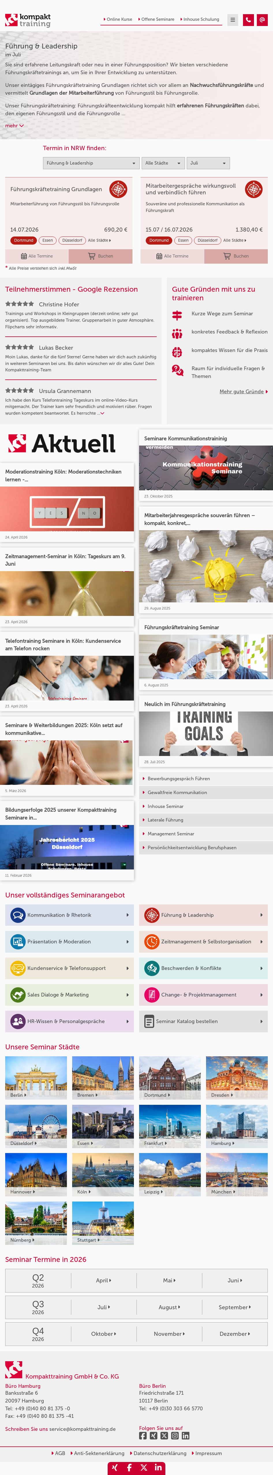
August (169, 1307)
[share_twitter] (143, 1468)
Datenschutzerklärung (158, 1453)
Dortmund (23, 240)
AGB (58, 1453)
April (103, 1280)
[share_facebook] (129, 1468)
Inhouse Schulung (199, 19)
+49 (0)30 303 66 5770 (176, 1408)
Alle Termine (37, 256)
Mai (169, 1280)
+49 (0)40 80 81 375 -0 (42, 1408)
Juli (104, 1307)
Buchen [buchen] (100, 256)
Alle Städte (99, 240)
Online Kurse (117, 19)
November (169, 1334)
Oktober (103, 1334)
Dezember (235, 1334)
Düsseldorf (72, 240)
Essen (47, 240)
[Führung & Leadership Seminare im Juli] (248, 20)
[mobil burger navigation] (232, 20)
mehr (14, 125)
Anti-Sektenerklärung (97, 1453)
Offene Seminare (156, 19)
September (235, 1307)
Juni (235, 1280)
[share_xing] (115, 1468)
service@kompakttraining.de (82, 1429)
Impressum (206, 1453)
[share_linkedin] (158, 1468)
